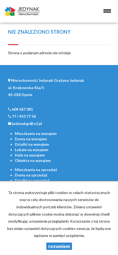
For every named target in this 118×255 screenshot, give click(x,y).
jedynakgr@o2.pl (27, 123)
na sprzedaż (36, 169)
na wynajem (36, 133)
